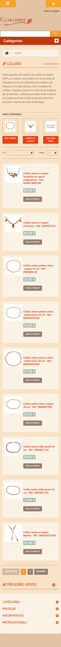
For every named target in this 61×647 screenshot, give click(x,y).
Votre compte (51, 11)
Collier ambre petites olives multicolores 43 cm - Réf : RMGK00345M (38, 361)
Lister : (42, 152)
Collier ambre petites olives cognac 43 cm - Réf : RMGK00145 (38, 269)
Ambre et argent (30, 139)
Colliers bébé (50, 139)
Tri (3, 152)
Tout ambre (10, 138)
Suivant (41, 571)
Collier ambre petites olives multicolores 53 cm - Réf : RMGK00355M (38, 315)
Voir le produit (32, 199)
